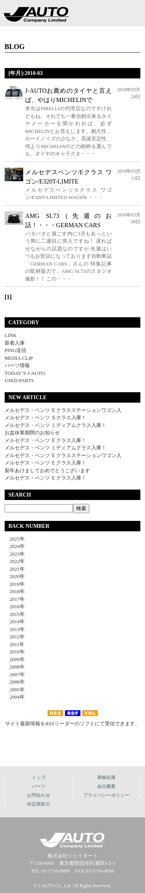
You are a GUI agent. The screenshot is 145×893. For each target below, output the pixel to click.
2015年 (15, 614)
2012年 (15, 637)
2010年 (15, 652)
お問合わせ (38, 795)
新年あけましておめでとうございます (47, 470)
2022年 (15, 561)
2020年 (15, 576)
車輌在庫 (106, 777)
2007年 (15, 674)
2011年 (15, 644)
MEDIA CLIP (19, 358)
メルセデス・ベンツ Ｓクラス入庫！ (45, 417)
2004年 (15, 697)
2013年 (15, 629)
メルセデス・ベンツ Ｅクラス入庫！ (45, 440)
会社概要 (106, 786)
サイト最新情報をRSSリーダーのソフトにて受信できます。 (72, 723)
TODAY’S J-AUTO (25, 373)
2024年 (15, 546)
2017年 (15, 599)
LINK (11, 335)
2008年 (15, 667)
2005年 (15, 689)
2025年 (15, 539)
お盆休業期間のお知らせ (32, 432)
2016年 (15, 606)
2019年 (15, 584)
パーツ (39, 786)
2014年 (15, 621)
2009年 (15, 659)
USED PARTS (19, 380)
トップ (39, 777)
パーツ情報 (17, 365)
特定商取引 (38, 804)
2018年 (15, 591)
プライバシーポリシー (106, 795)
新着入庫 (15, 343)
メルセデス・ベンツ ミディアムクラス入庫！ (55, 425)
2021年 (15, 569)
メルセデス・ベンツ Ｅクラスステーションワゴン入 (63, 410)
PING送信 (15, 350)
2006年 (15, 682)
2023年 (15, 554)
